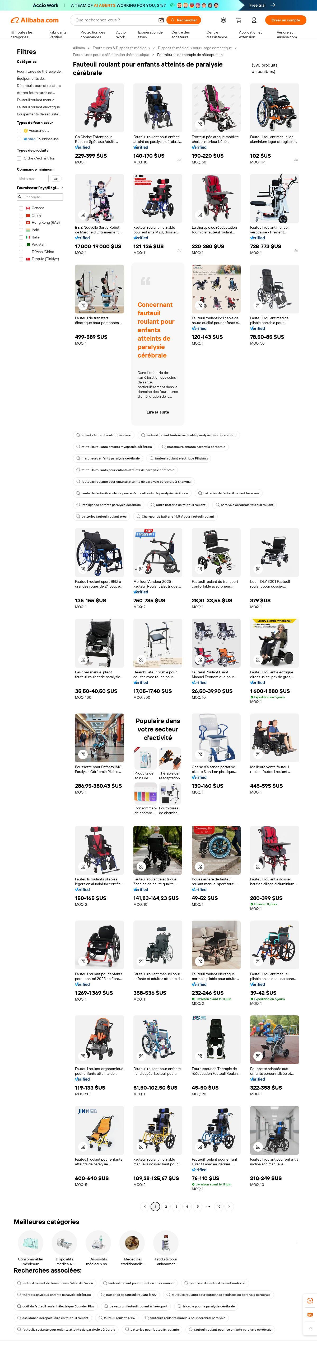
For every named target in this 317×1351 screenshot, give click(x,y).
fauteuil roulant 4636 (117, 1318)
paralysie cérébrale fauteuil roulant (244, 505)
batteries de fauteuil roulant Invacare (228, 493)
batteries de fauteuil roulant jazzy (128, 1295)
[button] (161, 20)
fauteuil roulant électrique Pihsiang (179, 458)
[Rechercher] (183, 20)
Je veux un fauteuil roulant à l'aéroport (135, 1306)
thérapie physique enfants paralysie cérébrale (54, 1295)
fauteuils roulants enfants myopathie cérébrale (114, 447)
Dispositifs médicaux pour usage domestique (195, 48)
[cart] (240, 21)
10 (219, 1206)
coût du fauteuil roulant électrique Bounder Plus (55, 1306)
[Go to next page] (229, 1206)
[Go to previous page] (145, 1206)
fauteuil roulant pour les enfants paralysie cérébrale (230, 1329)
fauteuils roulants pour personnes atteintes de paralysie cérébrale (218, 1295)
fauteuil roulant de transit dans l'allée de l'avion (55, 1283)
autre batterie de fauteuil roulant (178, 505)
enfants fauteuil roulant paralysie (103, 435)
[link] (310, 1301)
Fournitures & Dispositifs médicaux (121, 48)
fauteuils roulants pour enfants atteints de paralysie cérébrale (125, 470)
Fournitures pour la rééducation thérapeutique (111, 55)
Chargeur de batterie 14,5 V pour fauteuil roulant (175, 516)
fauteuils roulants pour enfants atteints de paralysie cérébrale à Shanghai (134, 482)
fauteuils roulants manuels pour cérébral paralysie (185, 1318)
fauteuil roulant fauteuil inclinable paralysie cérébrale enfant (189, 435)
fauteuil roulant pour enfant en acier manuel (138, 1283)
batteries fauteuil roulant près (101, 516)
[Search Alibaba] (115, 20)
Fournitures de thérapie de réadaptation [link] (190, 55)
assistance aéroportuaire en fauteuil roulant (52, 1318)
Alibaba (79, 48)
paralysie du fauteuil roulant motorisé (215, 1283)
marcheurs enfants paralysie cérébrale (193, 447)
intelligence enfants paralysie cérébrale (108, 505)
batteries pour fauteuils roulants (152, 1329)
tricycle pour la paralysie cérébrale (206, 1306)
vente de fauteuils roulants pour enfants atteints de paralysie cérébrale (132, 493)
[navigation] (40, 627)
